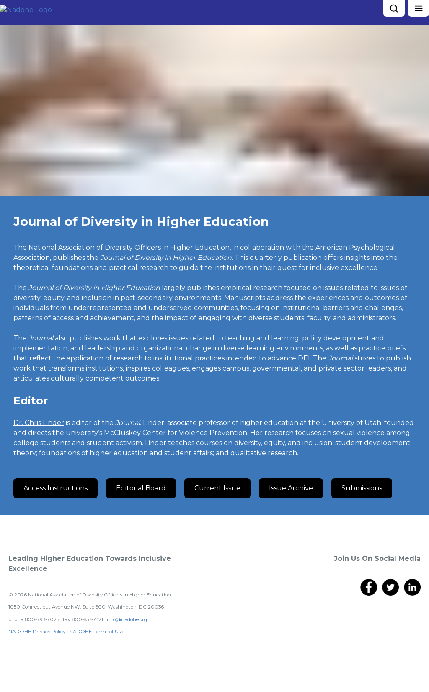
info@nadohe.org (127, 619)
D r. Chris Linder (38, 423)
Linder (155, 443)
